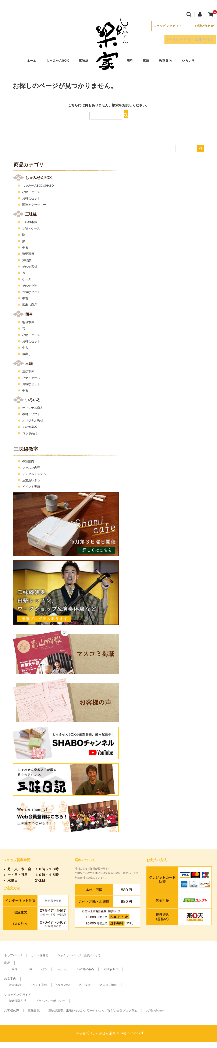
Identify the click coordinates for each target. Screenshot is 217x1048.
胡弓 (131, 61)
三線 (147, 61)
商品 (7, 963)
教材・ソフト (31, 414)
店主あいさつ (31, 480)
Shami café (63, 985)
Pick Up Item (110, 969)
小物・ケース (31, 192)
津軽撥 (26, 260)
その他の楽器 (85, 969)
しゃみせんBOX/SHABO (38, 185)
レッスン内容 (31, 467)
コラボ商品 (29, 433)
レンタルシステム (34, 474)
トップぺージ (13, 955)
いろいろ (190, 61)
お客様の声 (11, 1010)
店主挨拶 (84, 985)
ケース (26, 279)
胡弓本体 (28, 322)
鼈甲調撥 (28, 254)
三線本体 (28, 371)
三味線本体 (29, 222)
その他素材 (29, 266)
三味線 (85, 61)
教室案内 (167, 61)
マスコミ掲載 (108, 985)
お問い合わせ (202, 26)
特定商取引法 (18, 1001)
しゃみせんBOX (59, 61)
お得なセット (31, 198)
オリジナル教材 (32, 420)
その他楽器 (29, 427)
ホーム (33, 61)
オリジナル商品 (32, 408)
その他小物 (29, 285)
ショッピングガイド (166, 26)
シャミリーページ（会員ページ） (189, 40)
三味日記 (34, 1010)
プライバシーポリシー (50, 1001)
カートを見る (40, 955)
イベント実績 (31, 487)
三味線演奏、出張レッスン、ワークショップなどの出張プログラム (92, 1010)
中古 (25, 247)
